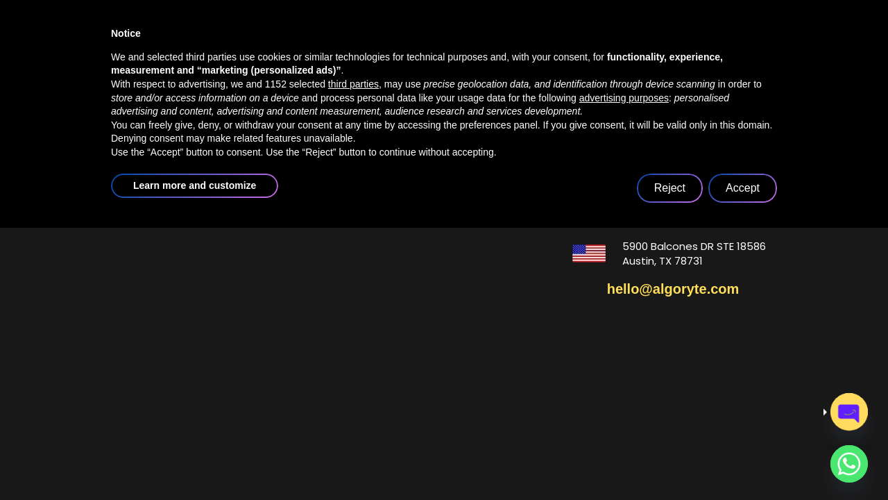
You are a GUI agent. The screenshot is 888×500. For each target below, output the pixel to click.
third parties (353, 356)
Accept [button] (743, 460)
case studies (529, 40)
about (324, 40)
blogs (623, 40)
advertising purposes (624, 370)
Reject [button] (669, 460)
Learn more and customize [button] (194, 457)
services (420, 40)
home (243, 40)
